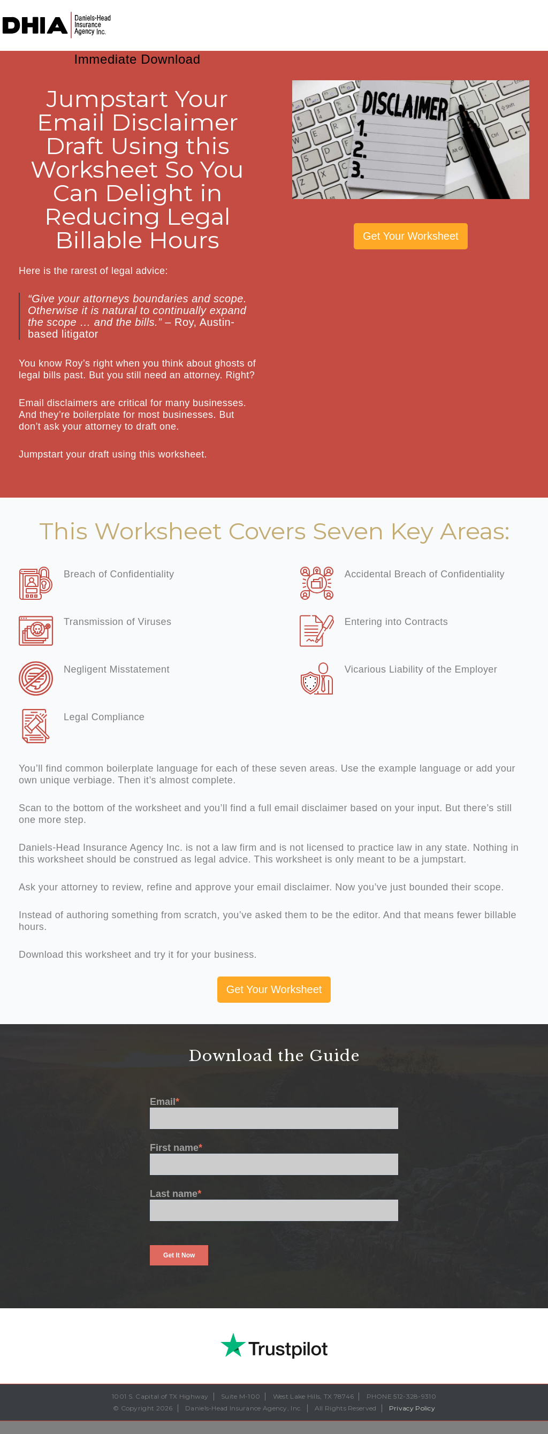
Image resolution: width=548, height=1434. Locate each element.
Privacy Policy (412, 1408)
